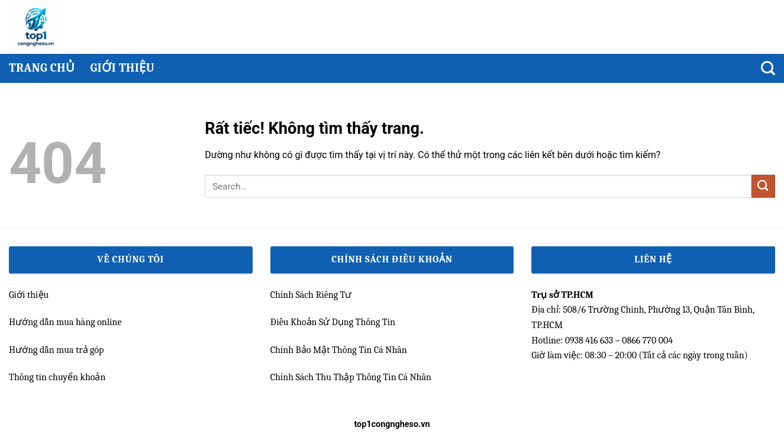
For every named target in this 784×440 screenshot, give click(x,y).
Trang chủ (42, 68)
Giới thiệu (122, 68)
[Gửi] (763, 186)
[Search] (768, 68)
